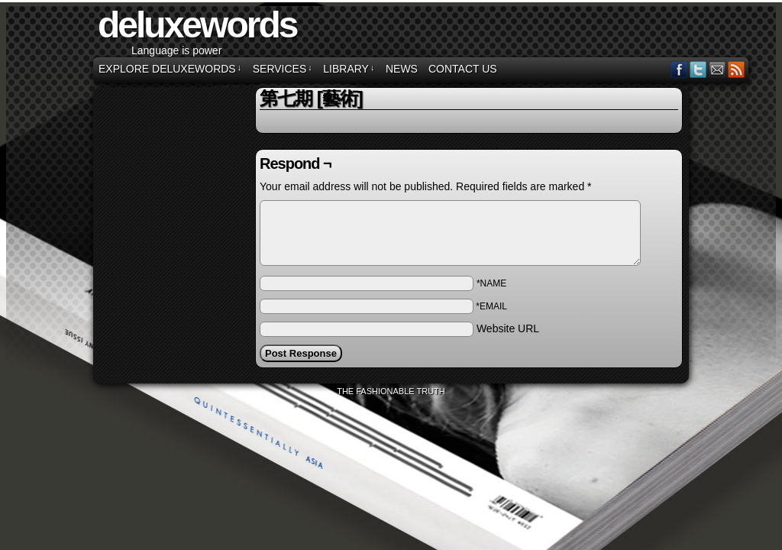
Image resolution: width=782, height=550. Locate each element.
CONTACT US (462, 69)
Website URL (508, 328)
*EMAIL (491, 306)
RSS (736, 69)
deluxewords (197, 25)
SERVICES (282, 69)
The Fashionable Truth (391, 391)
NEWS (402, 69)
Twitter (698, 69)
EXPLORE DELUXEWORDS (170, 69)
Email (717, 69)
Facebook (679, 69)
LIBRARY (348, 69)
